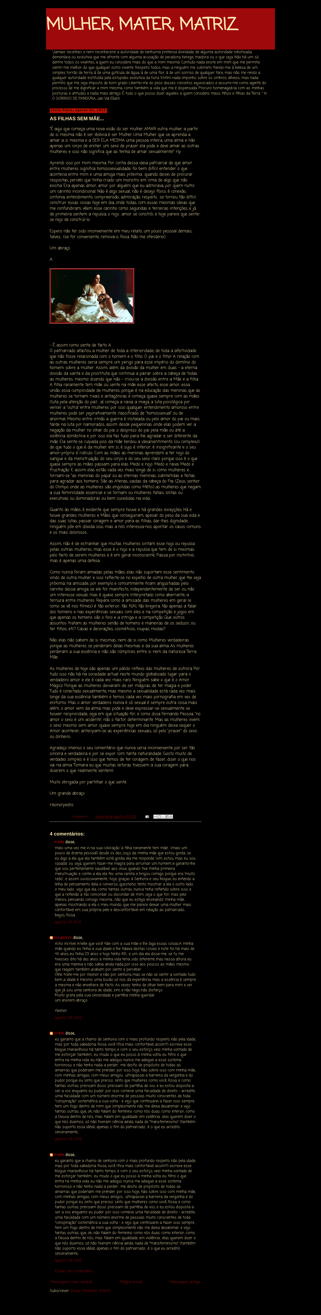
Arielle (59, 842)
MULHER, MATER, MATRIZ (141, 25)
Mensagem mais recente (72, 1282)
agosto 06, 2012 (68, 1018)
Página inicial (131, 1282)
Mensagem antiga (185, 1282)
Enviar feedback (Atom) (91, 1291)
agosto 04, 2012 (68, 922)
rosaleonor (63, 938)
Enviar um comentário (74, 1271)
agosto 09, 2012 (68, 1139)
